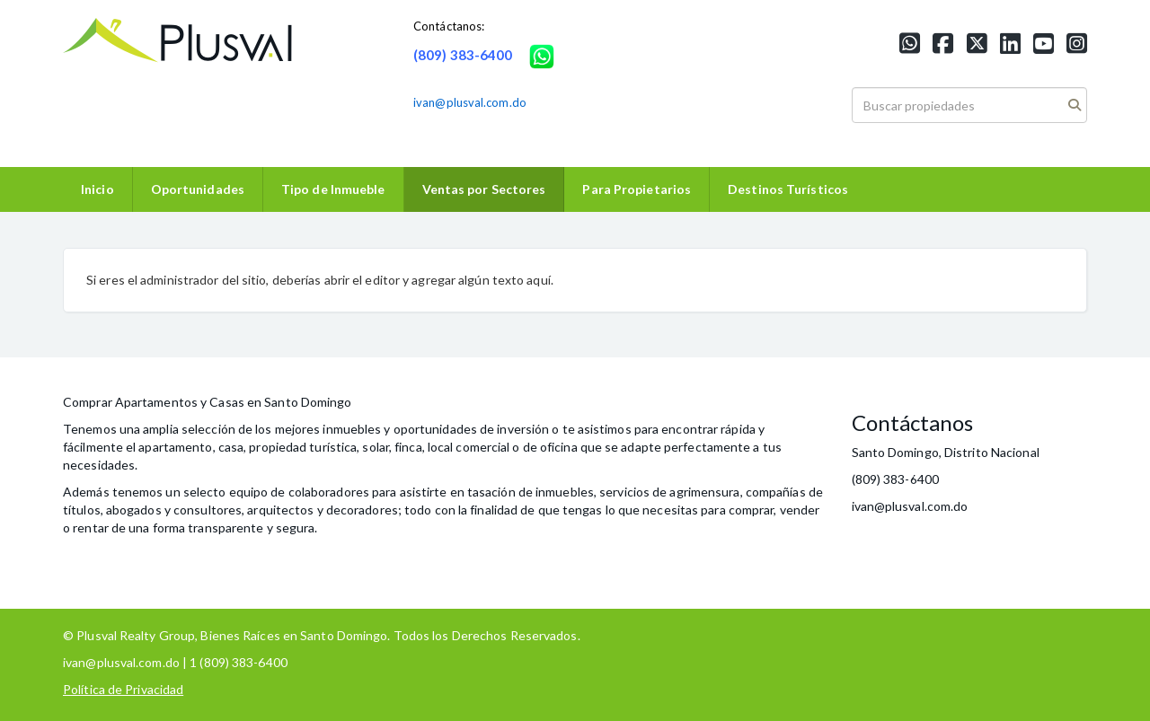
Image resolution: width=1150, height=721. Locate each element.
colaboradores (328, 491)
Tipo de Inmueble (333, 189)
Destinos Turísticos (788, 189)
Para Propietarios (636, 189)
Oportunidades (197, 189)
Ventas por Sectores (484, 189)
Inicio (97, 189)
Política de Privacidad (123, 689)
